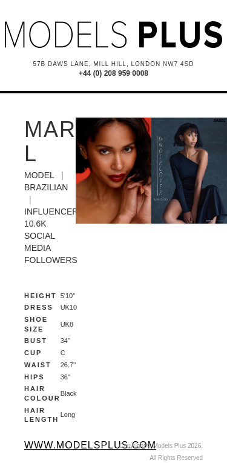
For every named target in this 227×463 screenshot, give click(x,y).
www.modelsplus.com (90, 445)
